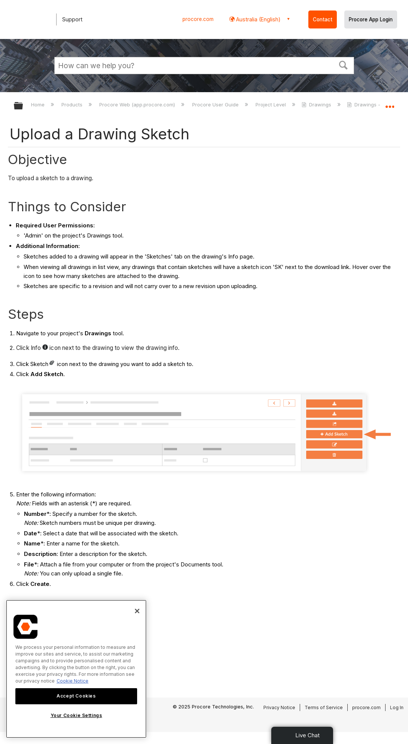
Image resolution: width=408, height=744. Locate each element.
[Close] (137, 611)
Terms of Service (324, 707)
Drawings (317, 105)
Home (38, 105)
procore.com (198, 19)
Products (72, 105)
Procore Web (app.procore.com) (137, 105)
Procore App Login (371, 19)
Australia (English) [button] (258, 19)
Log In (397, 707)
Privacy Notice (279, 707)
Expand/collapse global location (389, 103)
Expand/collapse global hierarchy (23, 106)
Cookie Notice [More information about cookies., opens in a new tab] (72, 681)
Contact (322, 19)
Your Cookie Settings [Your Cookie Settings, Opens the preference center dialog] (76, 715)
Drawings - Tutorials (375, 105)
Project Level (271, 105)
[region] (76, 669)
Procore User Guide (216, 105)
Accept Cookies (76, 696)
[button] (343, 64)
